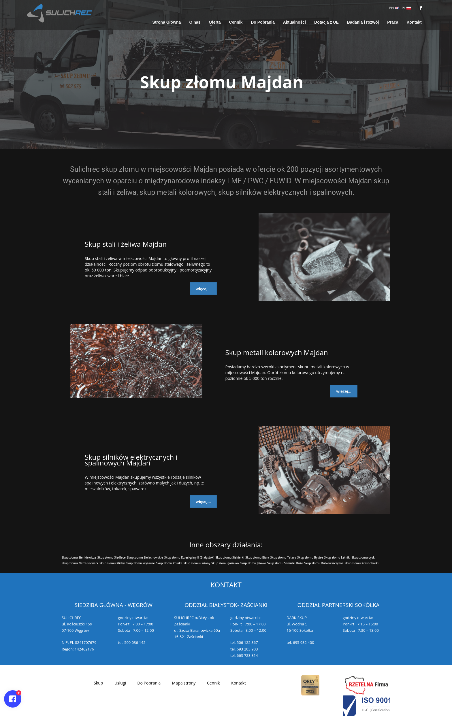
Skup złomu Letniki (337, 557)
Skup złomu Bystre (310, 557)
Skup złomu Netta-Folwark (80, 563)
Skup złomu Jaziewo (225, 563)
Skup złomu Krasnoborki (361, 563)
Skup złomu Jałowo (253, 563)
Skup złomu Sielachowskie (145, 557)
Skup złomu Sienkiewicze (79, 557)
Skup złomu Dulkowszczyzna (324, 563)
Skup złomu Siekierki (230, 557)
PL (406, 7)
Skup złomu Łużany (197, 563)
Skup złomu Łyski (364, 557)
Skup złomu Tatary (283, 557)
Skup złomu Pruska (169, 563)
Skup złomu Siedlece (111, 557)
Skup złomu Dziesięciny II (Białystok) (189, 557)
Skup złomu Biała (257, 557)
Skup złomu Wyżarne (140, 563)
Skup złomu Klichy (112, 563)
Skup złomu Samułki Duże (285, 563)
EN (394, 7)
